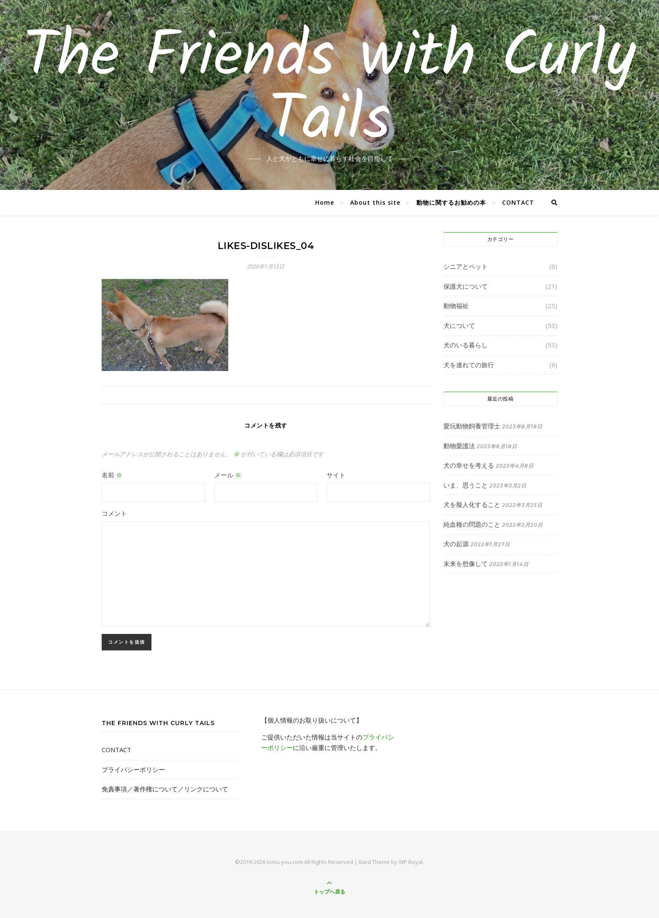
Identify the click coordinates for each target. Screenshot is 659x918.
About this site (375, 202)
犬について (459, 325)
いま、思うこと (465, 485)
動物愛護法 (459, 445)
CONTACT (518, 202)
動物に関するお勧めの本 (451, 202)
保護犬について (465, 286)
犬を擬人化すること (471, 504)
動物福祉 (456, 305)
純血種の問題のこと (471, 524)
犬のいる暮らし (465, 345)
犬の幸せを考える (468, 465)
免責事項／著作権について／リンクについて (165, 789)
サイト (336, 475)
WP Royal (411, 862)
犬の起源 (456, 543)
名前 (112, 475)
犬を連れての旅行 (468, 364)
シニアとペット (465, 266)
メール (227, 475)
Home (324, 202)
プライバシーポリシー (133, 769)
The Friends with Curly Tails (329, 90)
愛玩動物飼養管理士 (471, 426)
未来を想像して (465, 563)
